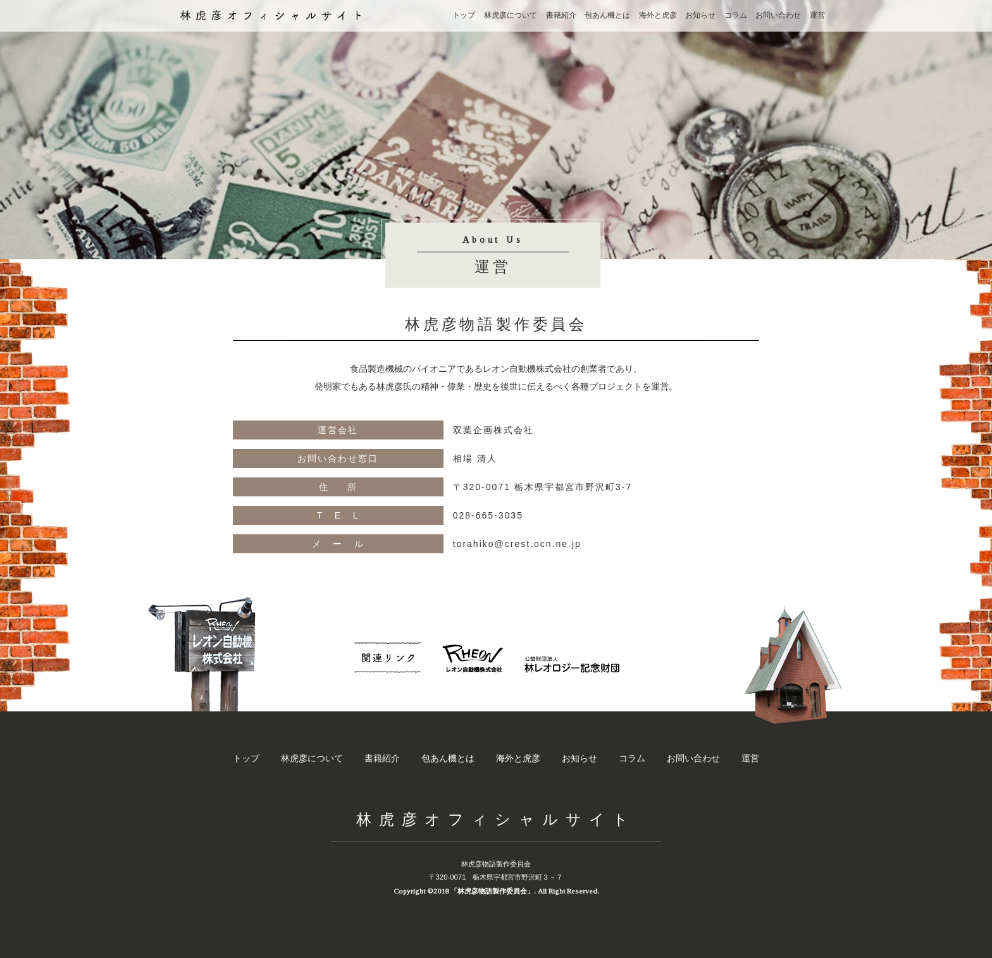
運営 (817, 15)
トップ (463, 15)
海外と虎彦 (658, 15)
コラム (735, 15)
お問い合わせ (778, 15)
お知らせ (700, 15)
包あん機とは (607, 15)
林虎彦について (510, 15)
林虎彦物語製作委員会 (496, 864)
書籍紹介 (561, 15)
